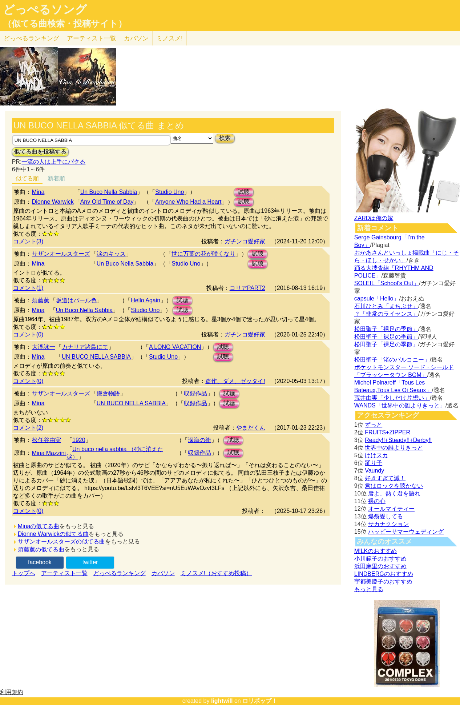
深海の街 (199, 440)
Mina (38, 192)
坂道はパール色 (76, 300)
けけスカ (376, 455)
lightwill (222, 701)
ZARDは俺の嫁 (374, 218)
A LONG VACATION (175, 347)
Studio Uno (169, 192)
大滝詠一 (43, 347)
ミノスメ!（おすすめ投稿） (216, 573)
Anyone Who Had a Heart (188, 202)
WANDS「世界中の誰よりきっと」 (399, 405)
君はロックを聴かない (394, 486)
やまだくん (250, 428)
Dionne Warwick (53, 202)
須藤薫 (40, 300)
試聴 (244, 192)
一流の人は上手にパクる (53, 162)
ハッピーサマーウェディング (406, 532)
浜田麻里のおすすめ (380, 566)
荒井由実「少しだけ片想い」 (392, 398)
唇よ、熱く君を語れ (394, 493)
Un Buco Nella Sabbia (108, 192)
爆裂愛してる (385, 516)
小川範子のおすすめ (380, 558)
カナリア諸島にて (85, 347)
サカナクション (388, 524)
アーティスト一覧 (64, 573)
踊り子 (373, 463)
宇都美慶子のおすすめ (383, 581)
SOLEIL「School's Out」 (386, 283)
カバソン (136, 38)
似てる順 (27, 178)
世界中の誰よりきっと (394, 448)
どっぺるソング (45, 9)
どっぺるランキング (119, 573)
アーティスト (91, 38)
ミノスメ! (169, 38)
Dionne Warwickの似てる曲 (53, 534)
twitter (90, 562)
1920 (78, 440)
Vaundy (374, 470)
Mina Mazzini (49, 453)
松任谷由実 (46, 440)
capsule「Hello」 (376, 298)
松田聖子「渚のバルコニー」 (392, 360)
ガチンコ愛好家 (245, 241)
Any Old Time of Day (107, 202)
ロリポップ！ (259, 701)
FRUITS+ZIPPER (387, 432)
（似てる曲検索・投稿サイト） (65, 23)
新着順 (56, 178)
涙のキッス (111, 254)
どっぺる (31, 38)
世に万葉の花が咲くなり (203, 254)
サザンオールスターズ (61, 254)
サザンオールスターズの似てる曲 (61, 541)
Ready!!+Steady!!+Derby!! (398, 440)
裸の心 (377, 501)
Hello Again (145, 300)
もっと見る (368, 589)
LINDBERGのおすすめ (383, 574)
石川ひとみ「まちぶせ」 (386, 306)
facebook (40, 562)
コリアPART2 (247, 288)
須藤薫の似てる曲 (41, 549)
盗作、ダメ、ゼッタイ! (235, 381)
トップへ (23, 573)
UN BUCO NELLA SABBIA (96, 357)
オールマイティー (391, 509)
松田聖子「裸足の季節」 (386, 329)
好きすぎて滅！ (385, 478)
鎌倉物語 (108, 393)
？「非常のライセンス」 (386, 314)
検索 (225, 138)
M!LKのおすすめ (375, 551)
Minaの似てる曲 (39, 526)
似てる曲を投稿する (40, 151)
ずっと (373, 425)
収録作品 (195, 393)
